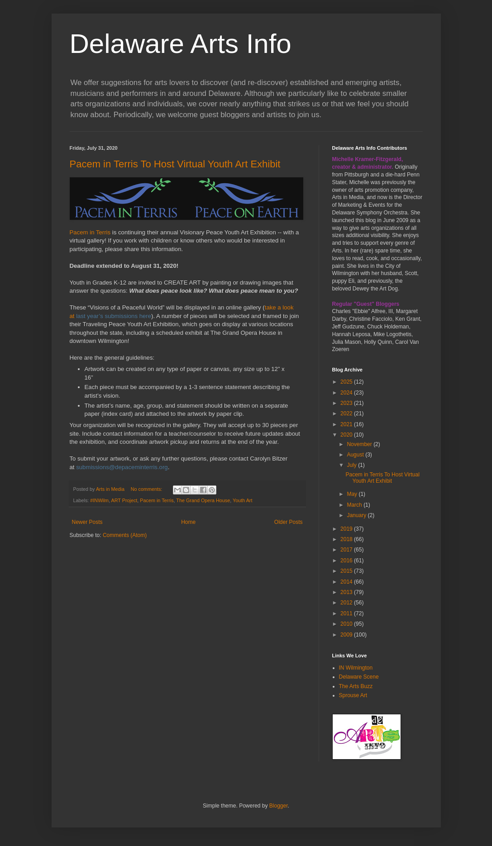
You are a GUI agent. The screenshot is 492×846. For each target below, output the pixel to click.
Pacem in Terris (90, 232)
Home (188, 522)
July (352, 465)
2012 (347, 602)
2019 (347, 529)
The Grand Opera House (203, 500)
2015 (347, 571)
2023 (347, 403)
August (356, 455)
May (352, 494)
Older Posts (288, 522)
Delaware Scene (359, 677)
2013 (347, 592)
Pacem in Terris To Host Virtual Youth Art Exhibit (175, 164)
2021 (347, 424)
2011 (347, 613)
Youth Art (242, 500)
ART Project (124, 500)
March (355, 505)
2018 (347, 539)
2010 (347, 624)
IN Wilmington (356, 668)
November (360, 444)
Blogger (278, 806)
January (357, 515)
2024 (347, 393)
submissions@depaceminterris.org (122, 467)
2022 (347, 413)
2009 (347, 635)
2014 (347, 582)
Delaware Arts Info (180, 44)
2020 (347, 435)
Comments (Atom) (125, 535)
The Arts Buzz (356, 686)
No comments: (147, 489)
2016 (347, 560)
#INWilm (99, 500)
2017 (347, 550)
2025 (347, 382)
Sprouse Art (353, 695)
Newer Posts (87, 522)
